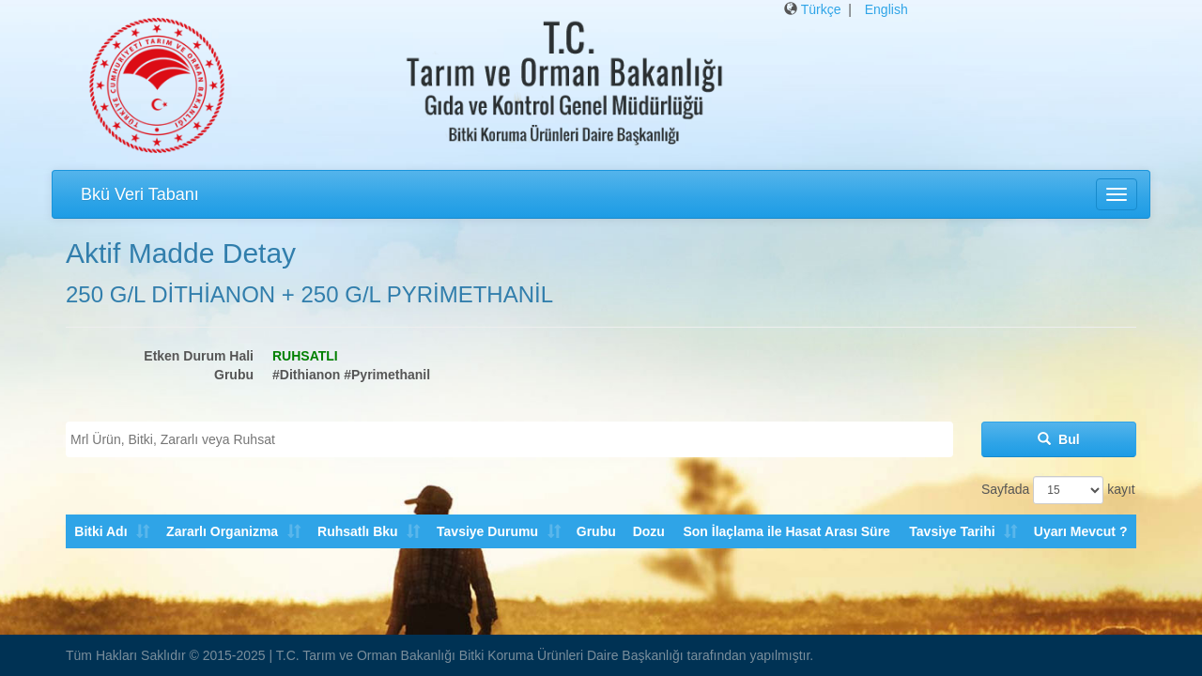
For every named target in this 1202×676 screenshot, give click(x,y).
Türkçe (821, 9)
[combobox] (509, 439)
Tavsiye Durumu (486, 531)
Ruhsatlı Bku (356, 531)
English (886, 9)
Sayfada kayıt (1058, 490)
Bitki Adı (100, 531)
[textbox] (514, 439)
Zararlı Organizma (222, 531)
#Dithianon (306, 374)
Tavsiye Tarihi (951, 531)
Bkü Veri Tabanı (140, 194)
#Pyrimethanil (387, 374)
